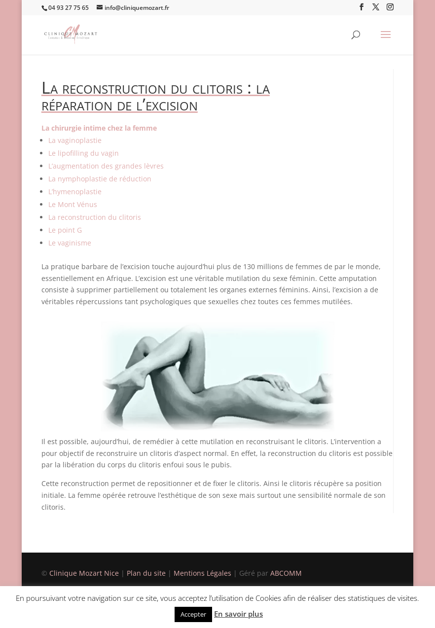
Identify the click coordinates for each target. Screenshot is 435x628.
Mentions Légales (203, 573)
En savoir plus (238, 614)
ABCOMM (286, 573)
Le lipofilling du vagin (83, 153)
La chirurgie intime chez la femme (99, 128)
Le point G (65, 230)
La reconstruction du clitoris (94, 217)
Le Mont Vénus (72, 204)
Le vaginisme (69, 242)
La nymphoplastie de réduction (99, 178)
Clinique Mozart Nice (85, 573)
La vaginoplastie (75, 140)
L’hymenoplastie (75, 191)
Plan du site (146, 573)
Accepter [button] (193, 614)
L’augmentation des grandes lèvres (106, 166)
